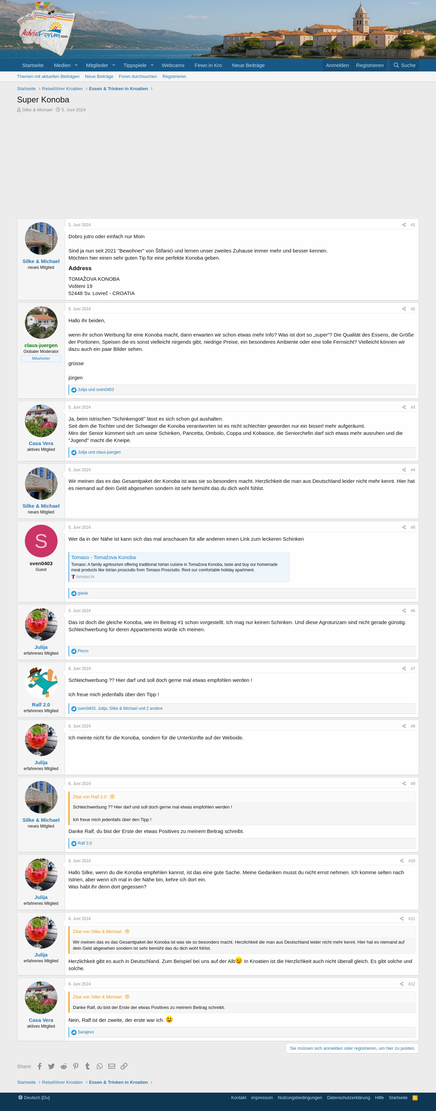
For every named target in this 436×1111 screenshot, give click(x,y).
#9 (413, 783)
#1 (413, 225)
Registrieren (174, 76)
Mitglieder (97, 65)
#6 (413, 610)
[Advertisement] (218, 167)
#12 (411, 984)
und (96, 389)
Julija (40, 647)
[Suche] (404, 65)
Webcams (173, 65)
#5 (413, 527)
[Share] (404, 225)
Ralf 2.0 (41, 704)
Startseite (33, 65)
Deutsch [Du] (34, 1097)
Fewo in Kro (208, 65)
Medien (62, 65)
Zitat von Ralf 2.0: (90, 796)
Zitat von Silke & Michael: (98, 931)
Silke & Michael (37, 109)
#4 (413, 470)
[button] (76, 65)
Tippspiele (134, 65)
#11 (411, 918)
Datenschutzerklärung (348, 1097)
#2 (413, 309)
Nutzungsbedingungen (300, 1097)
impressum (262, 1097)
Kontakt (238, 1097)
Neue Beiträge (248, 65)
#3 (413, 407)
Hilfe (379, 1097)
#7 (413, 668)
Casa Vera (41, 443)
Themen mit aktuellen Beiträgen (48, 76)
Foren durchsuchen (138, 76)
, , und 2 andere (120, 708)
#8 (413, 726)
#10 (411, 861)
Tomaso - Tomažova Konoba (103, 557)
